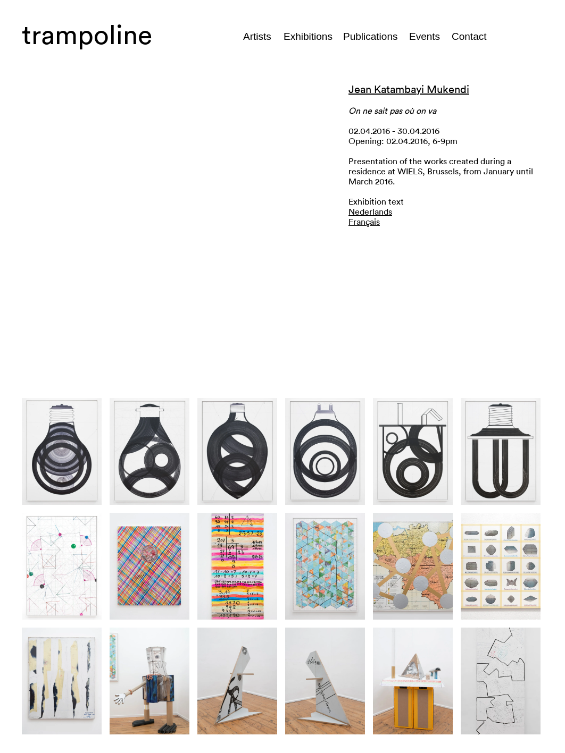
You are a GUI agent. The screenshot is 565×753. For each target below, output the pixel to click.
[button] (177, 227)
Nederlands (370, 212)
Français (364, 222)
